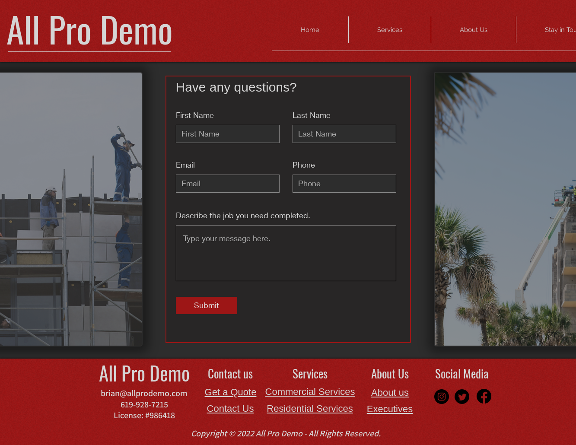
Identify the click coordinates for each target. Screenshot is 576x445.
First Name (195, 115)
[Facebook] (484, 396)
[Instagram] (441, 396)
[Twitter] (462, 396)
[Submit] (206, 305)
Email (185, 164)
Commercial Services (310, 391)
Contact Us (230, 408)
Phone (304, 164)
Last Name (312, 115)
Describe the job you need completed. (243, 215)
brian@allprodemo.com (144, 393)
